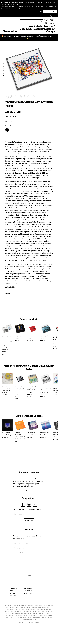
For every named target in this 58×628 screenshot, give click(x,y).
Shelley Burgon (44, 432)
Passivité (30, 435)
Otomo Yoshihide (45, 336)
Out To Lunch (44, 338)
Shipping (13, 588)
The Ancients (31, 392)
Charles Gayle (33, 101)
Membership (28, 588)
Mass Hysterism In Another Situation (20, 437)
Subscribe (29, 520)
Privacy (12, 593)
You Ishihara (31, 432)
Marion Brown (18, 336)
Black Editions (13, 116)
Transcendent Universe (6, 391)
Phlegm (29, 338)
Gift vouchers (29, 593)
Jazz (10, 121)
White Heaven (6, 432)
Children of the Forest (44, 393)
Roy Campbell (18, 386)
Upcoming (25, 28)
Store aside (28, 591)
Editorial (49, 28)
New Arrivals (35, 26)
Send (29, 576)
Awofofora (17, 338)
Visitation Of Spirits (18, 395)
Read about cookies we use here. (11, 8)
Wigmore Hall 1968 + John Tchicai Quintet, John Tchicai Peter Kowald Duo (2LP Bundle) (7, 346)
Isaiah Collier (31, 386)
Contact (13, 595)
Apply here (29, 490)
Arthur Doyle (44, 388)
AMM (28, 336)
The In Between (44, 435)
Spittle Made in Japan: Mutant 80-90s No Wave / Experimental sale (28, 36)
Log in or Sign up (49, 16)
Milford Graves (14, 101)
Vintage (50, 31)
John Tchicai (5, 336)
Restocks (37, 28)
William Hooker (32, 388)
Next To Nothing (6, 435)
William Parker (6, 388)
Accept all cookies (50, 12)
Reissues (49, 26)
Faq (11, 591)
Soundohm (10, 31)
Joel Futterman (6, 386)
